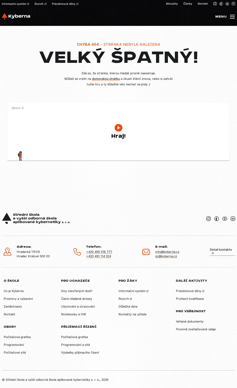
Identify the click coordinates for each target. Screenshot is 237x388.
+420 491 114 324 (98, 256)
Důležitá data (127, 306)
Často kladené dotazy (76, 299)
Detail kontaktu (221, 249)
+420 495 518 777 (99, 252)
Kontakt (203, 3)
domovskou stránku (106, 79)
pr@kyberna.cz (166, 256)
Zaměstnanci (13, 306)
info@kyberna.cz (167, 252)
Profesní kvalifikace (190, 299)
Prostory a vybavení (18, 299)
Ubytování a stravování (78, 306)
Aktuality (172, 3)
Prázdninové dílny (63, 3)
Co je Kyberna (14, 291)
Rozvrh (39, 3)
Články (187, 3)
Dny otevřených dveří (76, 291)
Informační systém (14, 3)
